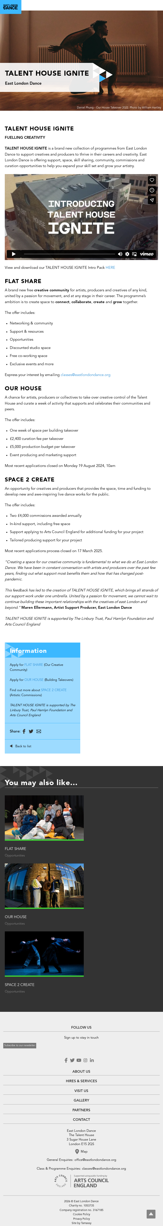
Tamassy (86, 1223)
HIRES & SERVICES (81, 1081)
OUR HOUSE (34, 680)
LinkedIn (92, 1060)
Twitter (72, 1060)
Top (151, 1214)
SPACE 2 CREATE (54, 690)
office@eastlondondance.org (95, 1160)
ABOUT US (81, 1071)
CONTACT (81, 1120)
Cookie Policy (81, 1214)
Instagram (85, 1060)
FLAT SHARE (33, 665)
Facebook (66, 1060)
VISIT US (81, 1091)
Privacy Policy (81, 1219)
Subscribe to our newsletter (19, 1045)
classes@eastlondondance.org (85, 375)
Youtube (78, 1060)
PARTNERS (81, 1110)
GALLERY (81, 1100)
